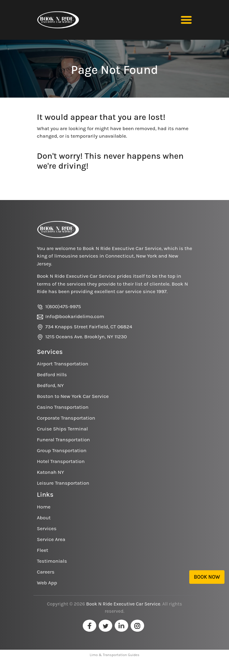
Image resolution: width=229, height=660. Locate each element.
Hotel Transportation (61, 461)
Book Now (207, 577)
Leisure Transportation (63, 483)
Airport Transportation (62, 364)
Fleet (42, 550)
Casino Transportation (62, 407)
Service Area (51, 539)
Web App (47, 583)
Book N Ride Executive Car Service (123, 604)
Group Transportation (62, 450)
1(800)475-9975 (63, 306)
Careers (45, 572)
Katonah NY (50, 472)
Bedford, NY (50, 385)
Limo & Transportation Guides (114, 655)
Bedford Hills (52, 374)
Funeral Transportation (63, 439)
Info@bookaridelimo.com (74, 316)
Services (47, 528)
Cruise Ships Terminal (62, 429)
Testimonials (52, 561)
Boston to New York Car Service (73, 396)
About (44, 518)
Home (44, 507)
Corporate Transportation (66, 418)
